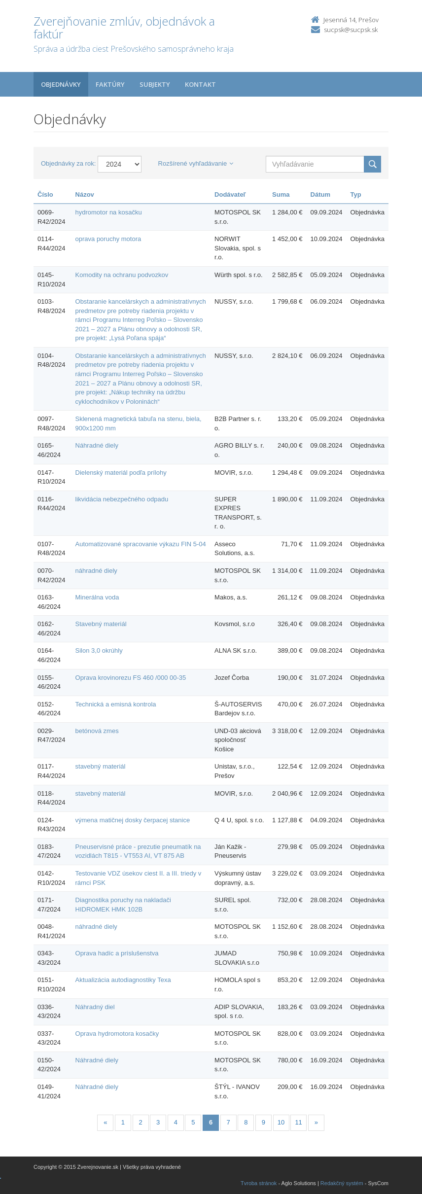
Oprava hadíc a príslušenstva (117, 953)
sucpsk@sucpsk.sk (351, 29)
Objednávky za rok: (68, 163)
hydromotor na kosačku (108, 212)
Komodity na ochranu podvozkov (122, 275)
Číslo (45, 194)
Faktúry (110, 84)
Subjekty (155, 84)
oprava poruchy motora (108, 239)
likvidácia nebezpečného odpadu (122, 499)
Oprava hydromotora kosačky (117, 1033)
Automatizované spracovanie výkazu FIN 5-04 (140, 544)
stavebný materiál (100, 766)
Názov (84, 194)
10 (281, 1122)
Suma (280, 194)
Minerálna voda (97, 597)
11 (298, 1122)
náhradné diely (96, 570)
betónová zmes (97, 731)
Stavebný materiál (101, 624)
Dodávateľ (230, 194)
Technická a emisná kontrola (115, 704)
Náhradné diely (96, 445)
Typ (356, 194)
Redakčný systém (341, 1183)
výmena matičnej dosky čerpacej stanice (132, 820)
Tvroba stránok (259, 1183)
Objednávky (61, 84)
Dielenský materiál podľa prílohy (121, 472)
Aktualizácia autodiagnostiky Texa (123, 979)
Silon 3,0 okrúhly (99, 650)
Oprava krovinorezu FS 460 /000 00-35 (130, 677)
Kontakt (200, 84)
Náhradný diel (95, 1007)
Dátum (320, 194)
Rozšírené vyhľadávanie (196, 163)
